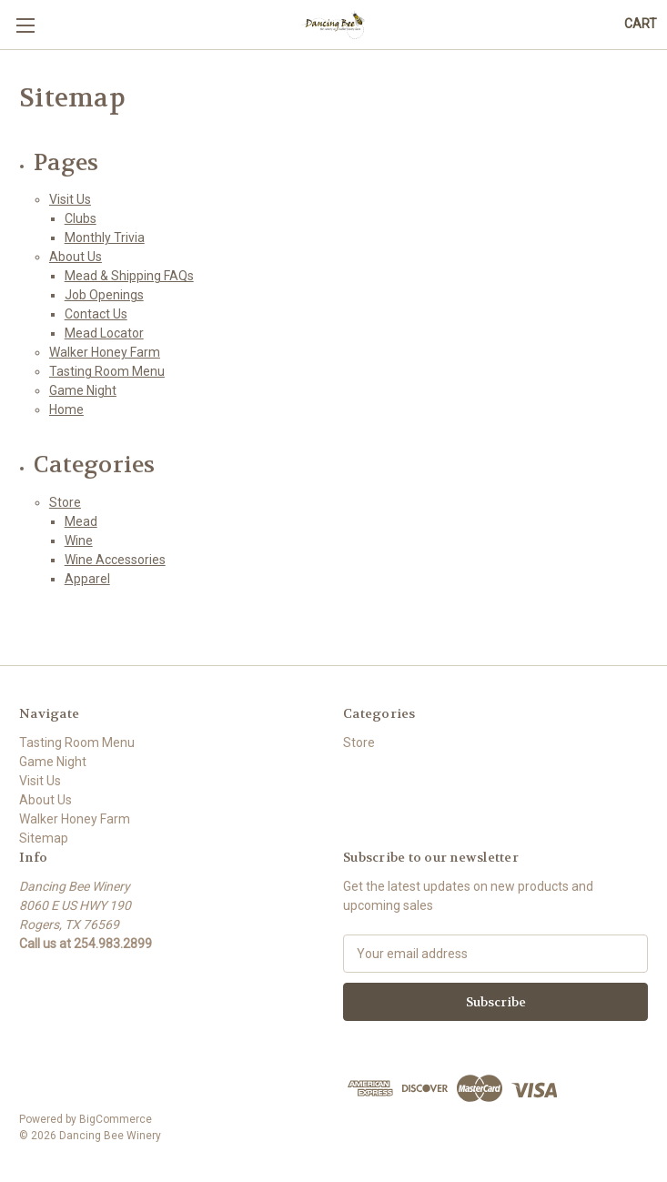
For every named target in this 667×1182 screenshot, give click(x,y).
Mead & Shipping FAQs (129, 275)
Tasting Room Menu (107, 371)
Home (66, 409)
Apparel (87, 578)
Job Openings (104, 295)
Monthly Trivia (105, 237)
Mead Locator (104, 333)
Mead (81, 521)
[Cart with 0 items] (640, 24)
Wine (79, 540)
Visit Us (70, 199)
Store (65, 502)
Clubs (80, 218)
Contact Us (96, 314)
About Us (75, 256)
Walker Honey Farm (104, 352)
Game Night (82, 390)
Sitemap (43, 838)
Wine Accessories (115, 559)
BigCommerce (115, 1119)
